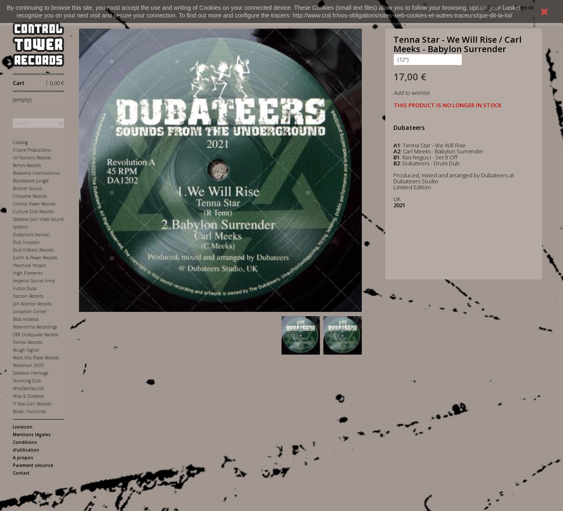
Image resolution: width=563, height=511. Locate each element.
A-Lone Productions (32, 150)
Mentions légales (32, 435)
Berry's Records (27, 165)
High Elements (27, 273)
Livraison (22, 427)
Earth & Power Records (35, 258)
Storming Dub (27, 381)
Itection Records (28, 296)
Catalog (20, 142)
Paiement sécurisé (33, 465)
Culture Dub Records (33, 211)
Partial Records (27, 342)
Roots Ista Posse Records (36, 358)
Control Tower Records (34, 204)
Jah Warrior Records (32, 304)
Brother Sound (27, 188)
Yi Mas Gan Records (32, 404)
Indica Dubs (25, 288)
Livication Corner (30, 311)
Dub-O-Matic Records (33, 250)
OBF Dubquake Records (36, 335)
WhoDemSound (28, 388)
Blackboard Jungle (31, 181)
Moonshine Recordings (35, 327)
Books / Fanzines (29, 411)
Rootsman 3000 (28, 365)
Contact (21, 473)
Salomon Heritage (30, 373)
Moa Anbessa (26, 319)
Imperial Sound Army (34, 281)
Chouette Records (30, 196)
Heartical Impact (29, 265)
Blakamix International (36, 173)
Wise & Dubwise (28, 396)
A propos (23, 458)
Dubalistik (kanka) (31, 235)
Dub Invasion (26, 242)
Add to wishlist (411, 93)
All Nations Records (32, 158)
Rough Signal (26, 350)
